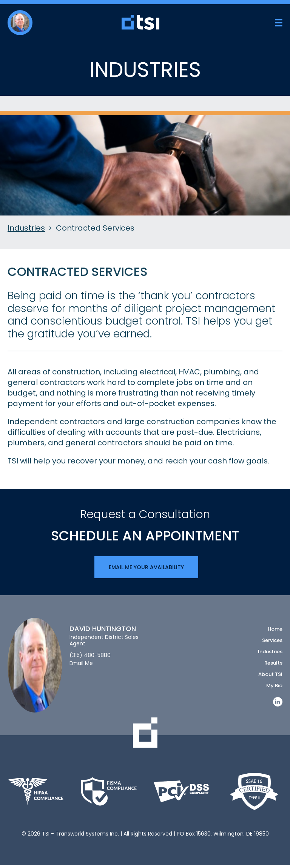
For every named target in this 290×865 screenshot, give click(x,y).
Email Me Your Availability (146, 567)
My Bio (274, 685)
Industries (26, 228)
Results (273, 662)
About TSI (270, 674)
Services (272, 640)
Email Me (81, 663)
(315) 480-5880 (90, 655)
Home (275, 629)
